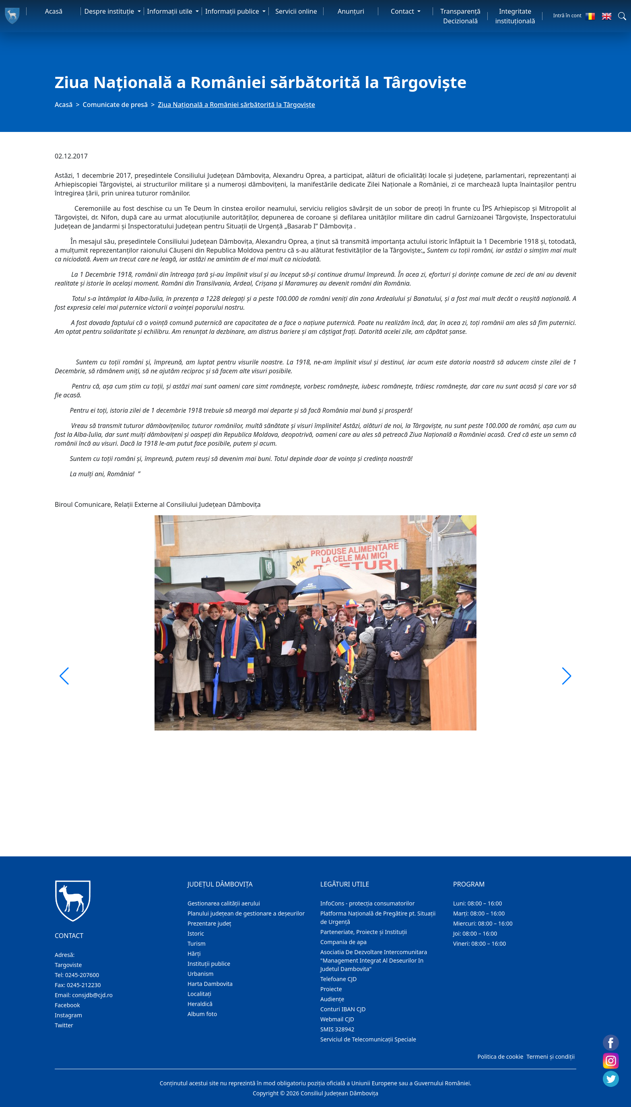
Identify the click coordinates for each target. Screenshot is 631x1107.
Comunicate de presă (115, 104)
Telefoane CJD (338, 979)
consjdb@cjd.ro (92, 995)
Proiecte (331, 989)
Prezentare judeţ (209, 923)
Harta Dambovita (210, 984)
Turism (197, 943)
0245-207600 (82, 975)
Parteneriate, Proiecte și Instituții (363, 932)
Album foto (202, 1014)
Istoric (196, 933)
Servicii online (296, 11)
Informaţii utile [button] (170, 11)
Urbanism (201, 973)
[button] (622, 16)
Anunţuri (351, 11)
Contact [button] (403, 11)
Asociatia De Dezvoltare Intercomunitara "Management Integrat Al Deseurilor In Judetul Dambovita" (373, 960)
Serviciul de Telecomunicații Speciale (368, 1039)
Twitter (64, 1025)
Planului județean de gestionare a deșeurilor (246, 913)
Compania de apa (343, 942)
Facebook (67, 1005)
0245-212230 (84, 985)
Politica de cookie (500, 1056)
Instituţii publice (209, 963)
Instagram (68, 1015)
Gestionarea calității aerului (224, 903)
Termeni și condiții (550, 1056)
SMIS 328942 (337, 1029)
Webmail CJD (337, 1019)
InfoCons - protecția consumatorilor (367, 903)
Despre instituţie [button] (110, 11)
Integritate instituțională (515, 16)
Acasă (54, 11)
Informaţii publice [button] (233, 11)
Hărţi (194, 953)
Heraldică (200, 1004)
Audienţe (332, 999)
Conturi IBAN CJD (343, 1009)
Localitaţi (199, 994)
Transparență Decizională (460, 16)
